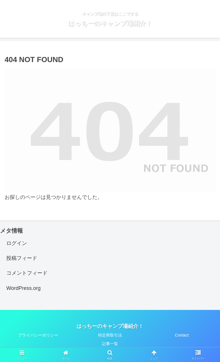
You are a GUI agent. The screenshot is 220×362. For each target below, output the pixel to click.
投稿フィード (21, 258)
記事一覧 (110, 343)
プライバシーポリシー (38, 335)
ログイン (16, 243)
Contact (182, 335)
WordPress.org (23, 288)
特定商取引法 (110, 335)
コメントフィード (27, 273)
